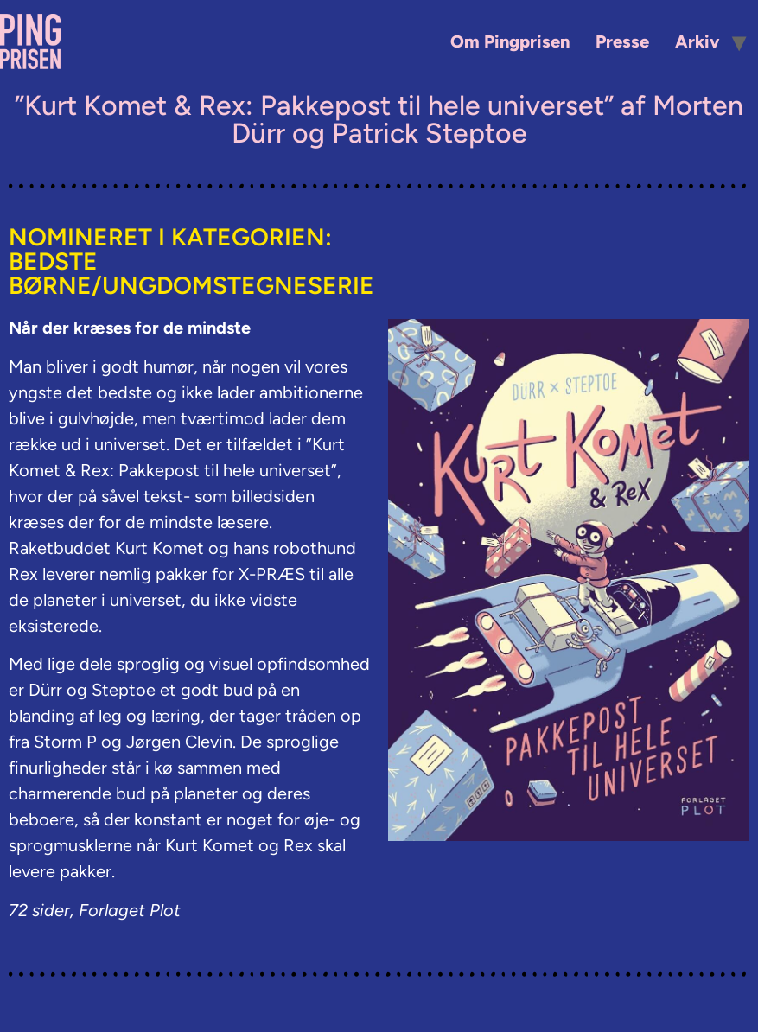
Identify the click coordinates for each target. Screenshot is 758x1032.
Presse (622, 41)
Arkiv (697, 41)
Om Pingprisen (510, 41)
